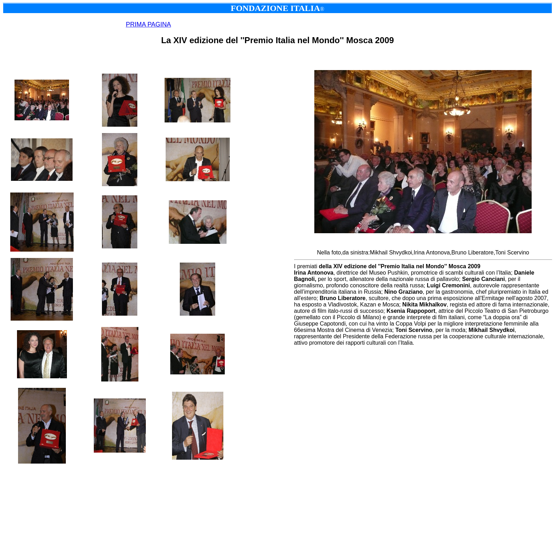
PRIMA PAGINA (148, 24)
